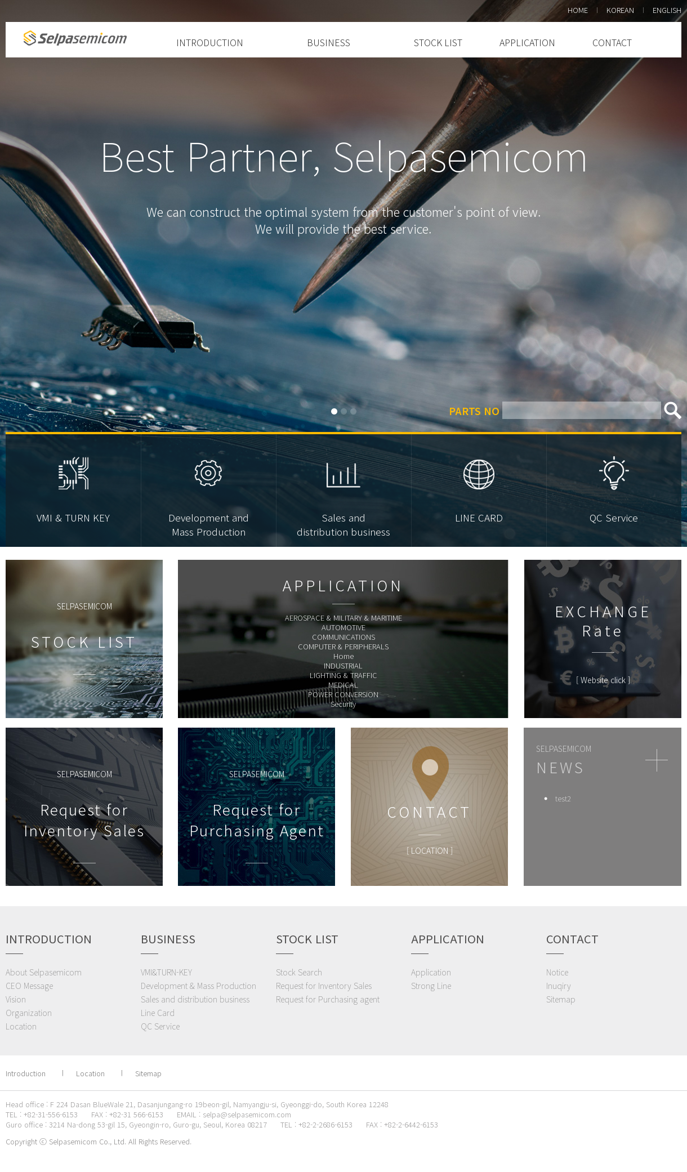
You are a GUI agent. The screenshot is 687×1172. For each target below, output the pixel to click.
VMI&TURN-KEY (166, 972)
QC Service (614, 517)
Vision (16, 999)
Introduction (26, 1073)
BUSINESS (328, 42)
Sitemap (561, 999)
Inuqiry (558, 985)
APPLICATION (527, 42)
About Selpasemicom (44, 972)
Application (431, 972)
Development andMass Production (208, 524)
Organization (29, 1012)
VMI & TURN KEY (73, 517)
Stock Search (299, 972)
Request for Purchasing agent (328, 999)
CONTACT (612, 42)
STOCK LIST (438, 42)
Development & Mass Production (198, 985)
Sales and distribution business (195, 999)
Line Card (158, 1012)
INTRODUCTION (209, 42)
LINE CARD (479, 517)
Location (21, 1026)
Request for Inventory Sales (324, 985)
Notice (557, 972)
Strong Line (431, 985)
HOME (578, 10)
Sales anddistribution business (343, 524)
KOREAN (620, 10)
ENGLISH (667, 10)
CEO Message (29, 985)
